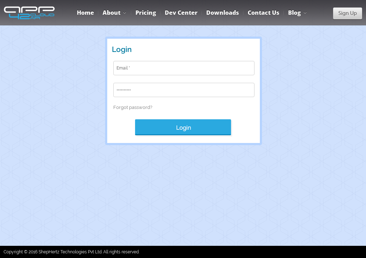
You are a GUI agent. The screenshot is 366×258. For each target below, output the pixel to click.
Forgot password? (132, 107)
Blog (294, 12)
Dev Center (181, 12)
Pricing (145, 12)
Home (85, 12)
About (111, 12)
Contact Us (264, 12)
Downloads (222, 12)
